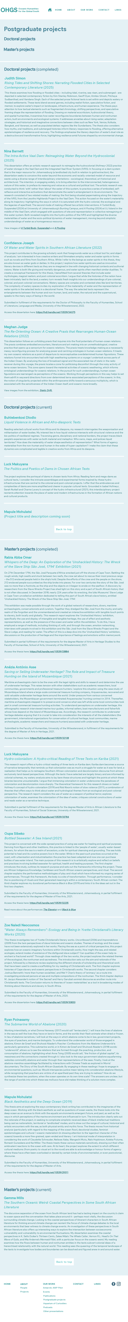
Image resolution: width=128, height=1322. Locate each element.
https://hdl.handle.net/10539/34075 (55, 312)
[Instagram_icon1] (119, 1284)
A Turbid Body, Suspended (35, 228)
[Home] (50, 9)
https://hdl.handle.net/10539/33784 (49, 816)
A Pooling (60, 228)
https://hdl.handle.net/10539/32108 (49, 738)
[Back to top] (64, 529)
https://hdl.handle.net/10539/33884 (49, 651)
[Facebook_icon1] (113, 1284)
